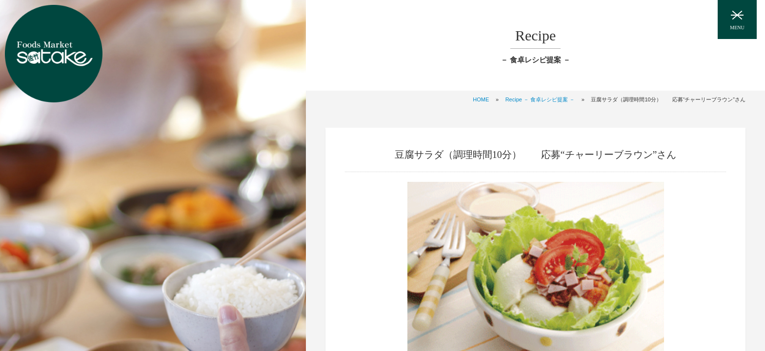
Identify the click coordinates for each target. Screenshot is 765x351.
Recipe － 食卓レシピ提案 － (540, 99)
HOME (481, 99)
